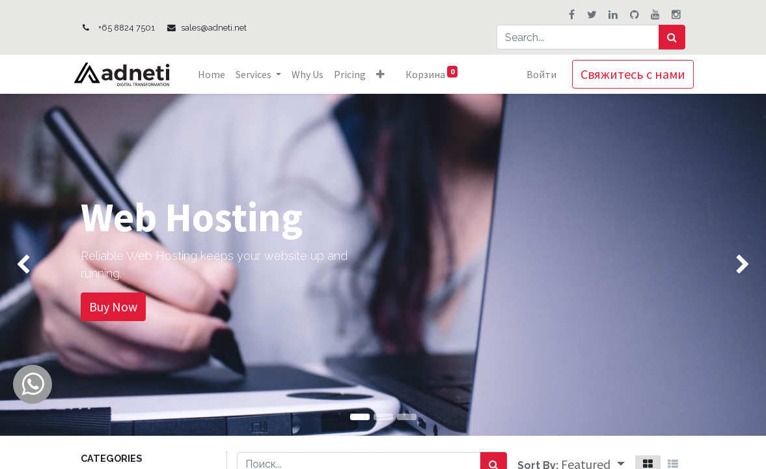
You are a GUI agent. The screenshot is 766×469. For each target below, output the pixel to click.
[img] (30, 264)
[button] (388, 74)
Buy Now (113, 306)
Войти (534, 74)
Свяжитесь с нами (625, 74)
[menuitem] (219, 74)
